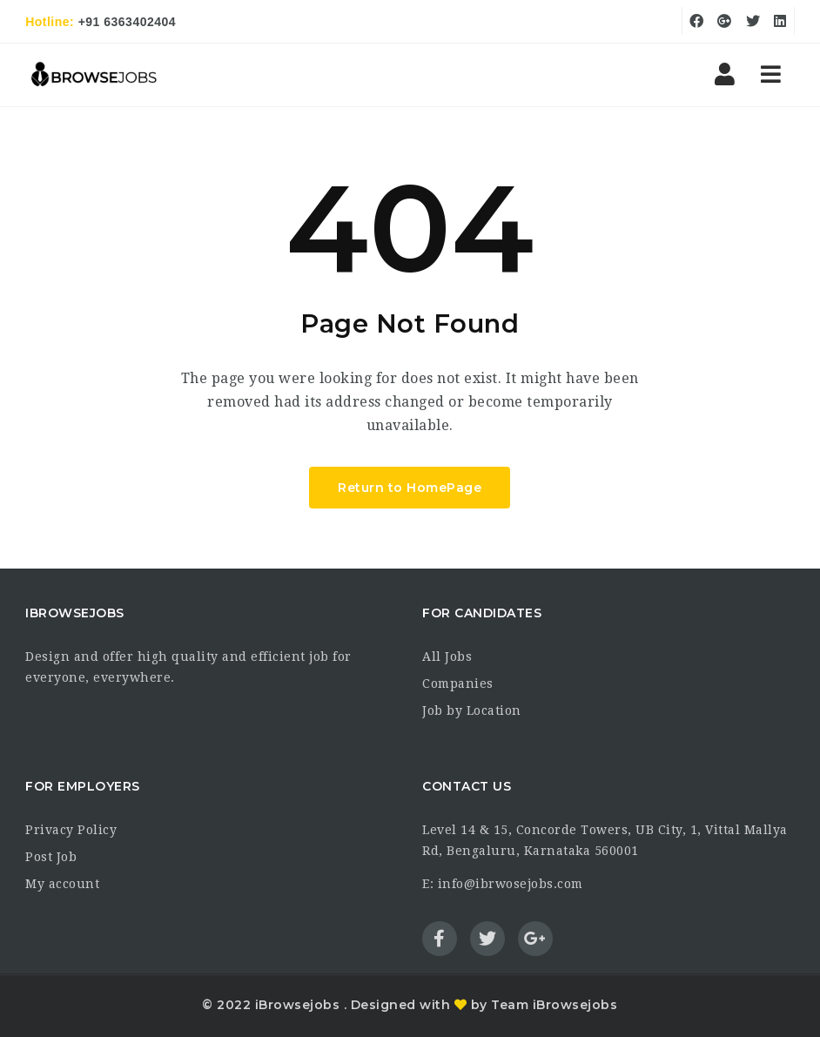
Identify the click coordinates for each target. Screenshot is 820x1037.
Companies (458, 683)
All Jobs (447, 656)
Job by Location (471, 710)
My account (62, 884)
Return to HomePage (409, 487)
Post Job (51, 857)
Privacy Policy (71, 830)
